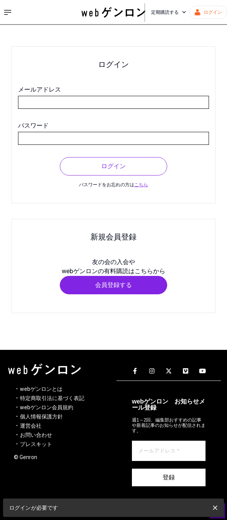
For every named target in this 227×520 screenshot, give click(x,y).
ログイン (113, 166)
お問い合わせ (36, 435)
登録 (169, 477)
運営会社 (30, 426)
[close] (215, 507)
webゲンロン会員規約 (46, 407)
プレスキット (36, 444)
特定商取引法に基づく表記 (52, 398)
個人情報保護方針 (41, 416)
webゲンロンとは (41, 389)
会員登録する (113, 285)
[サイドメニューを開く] (7, 12)
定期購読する (168, 12)
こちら (141, 184)
